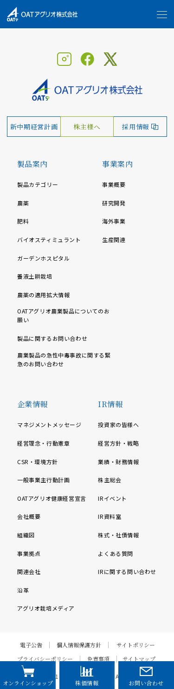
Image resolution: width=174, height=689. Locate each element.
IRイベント (112, 498)
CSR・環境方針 (37, 462)
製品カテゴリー (37, 184)
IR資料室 (109, 516)
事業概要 (113, 184)
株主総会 (109, 480)
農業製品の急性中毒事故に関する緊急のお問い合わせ (64, 359)
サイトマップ (138, 659)
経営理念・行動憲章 (43, 443)
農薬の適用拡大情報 (43, 295)
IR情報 (110, 404)
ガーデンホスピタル (43, 258)
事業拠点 (28, 553)
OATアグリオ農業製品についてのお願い (63, 315)
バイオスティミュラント (49, 239)
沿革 (23, 590)
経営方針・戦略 (118, 443)
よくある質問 (115, 553)
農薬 (23, 203)
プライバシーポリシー (45, 659)
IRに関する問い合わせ (127, 571)
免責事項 (98, 659)
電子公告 (31, 645)
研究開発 (113, 203)
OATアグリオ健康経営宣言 (51, 498)
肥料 (23, 221)
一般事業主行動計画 (43, 480)
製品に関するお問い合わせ (52, 338)
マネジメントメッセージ (49, 424)
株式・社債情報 (118, 535)
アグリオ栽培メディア (46, 608)
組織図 (26, 535)
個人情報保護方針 (79, 645)
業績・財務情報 (118, 462)
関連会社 (28, 571)
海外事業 (113, 221)
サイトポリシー (135, 645)
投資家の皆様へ (118, 424)
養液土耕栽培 (34, 276)
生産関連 (113, 239)
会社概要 (28, 516)
